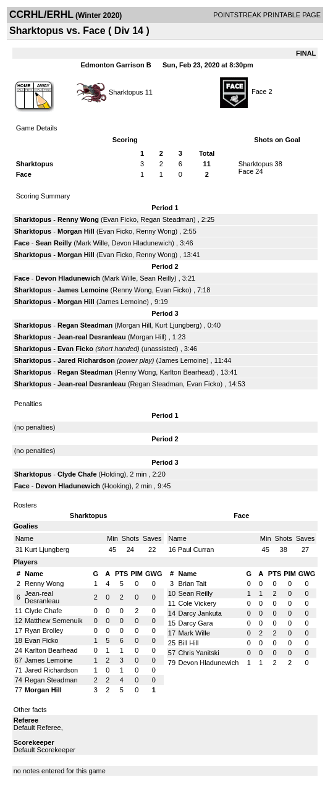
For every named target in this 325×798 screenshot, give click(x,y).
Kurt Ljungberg (177, 325)
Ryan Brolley (44, 630)
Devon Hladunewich (141, 243)
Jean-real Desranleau (91, 337)
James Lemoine (83, 290)
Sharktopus (126, 91)
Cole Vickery (197, 603)
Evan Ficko (120, 219)
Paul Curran (196, 549)
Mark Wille (92, 243)
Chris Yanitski (198, 652)
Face (258, 91)
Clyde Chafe (77, 474)
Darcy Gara (195, 623)
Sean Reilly (54, 243)
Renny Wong (78, 219)
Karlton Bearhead (186, 372)
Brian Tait (192, 583)
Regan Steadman (166, 219)
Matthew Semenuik (54, 620)
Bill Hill (188, 643)
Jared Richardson (86, 360)
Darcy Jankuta (199, 613)
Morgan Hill (76, 231)
